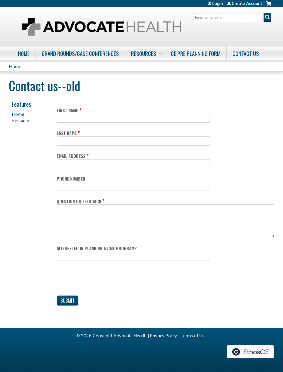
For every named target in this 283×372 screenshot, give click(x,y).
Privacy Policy (163, 335)
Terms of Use (194, 335)
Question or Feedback (79, 201)
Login (217, 3)
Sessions (21, 120)
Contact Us (246, 53)
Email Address (71, 156)
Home (24, 53)
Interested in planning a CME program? (97, 248)
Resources (143, 53)
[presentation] (101, 279)
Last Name (67, 133)
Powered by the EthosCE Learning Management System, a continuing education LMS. (250, 352)
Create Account (247, 3)
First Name (67, 110)
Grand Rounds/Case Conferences (80, 53)
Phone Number (71, 179)
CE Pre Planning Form (195, 53)
